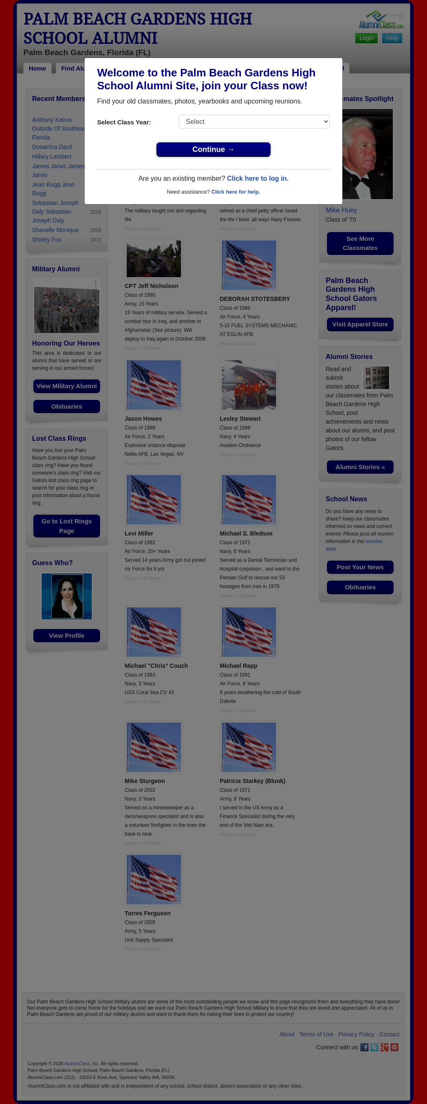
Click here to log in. (258, 178)
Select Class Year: (124, 122)
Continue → (214, 149)
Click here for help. (235, 192)
